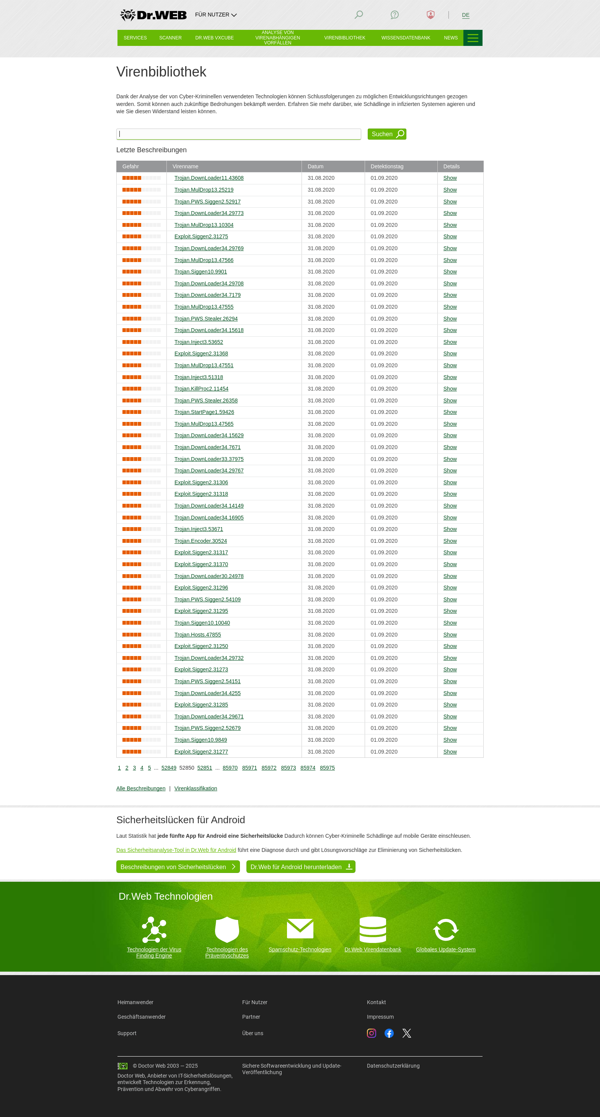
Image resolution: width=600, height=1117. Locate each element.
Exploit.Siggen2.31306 (201, 482)
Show (450, 178)
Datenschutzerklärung (393, 1066)
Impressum (380, 1016)
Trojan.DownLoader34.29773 (209, 213)
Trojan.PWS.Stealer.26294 (206, 319)
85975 (327, 768)
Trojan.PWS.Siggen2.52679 (207, 728)
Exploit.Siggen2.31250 (201, 646)
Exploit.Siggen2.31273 (201, 669)
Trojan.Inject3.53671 (198, 529)
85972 (269, 768)
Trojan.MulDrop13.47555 (203, 307)
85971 (249, 768)
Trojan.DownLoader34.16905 (209, 518)
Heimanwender (135, 1002)
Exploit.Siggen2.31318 (201, 494)
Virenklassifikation (195, 788)
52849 (168, 768)
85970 (230, 768)
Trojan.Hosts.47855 (197, 635)
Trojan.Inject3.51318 (198, 377)
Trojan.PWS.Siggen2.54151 (207, 681)
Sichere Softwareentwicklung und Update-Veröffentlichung (291, 1069)
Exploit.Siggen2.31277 (201, 752)
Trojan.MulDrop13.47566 (203, 260)
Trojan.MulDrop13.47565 (203, 424)
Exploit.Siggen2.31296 (201, 588)
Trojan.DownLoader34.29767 (209, 470)
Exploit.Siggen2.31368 (201, 353)
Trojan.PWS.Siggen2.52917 (207, 202)
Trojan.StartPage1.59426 (204, 412)
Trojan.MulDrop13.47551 (203, 365)
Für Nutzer (254, 1002)
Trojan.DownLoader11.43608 (209, 178)
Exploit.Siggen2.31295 (201, 611)
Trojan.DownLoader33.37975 (209, 459)
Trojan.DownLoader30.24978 (209, 576)
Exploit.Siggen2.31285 (201, 705)
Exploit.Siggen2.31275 (201, 236)
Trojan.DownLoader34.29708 (209, 283)
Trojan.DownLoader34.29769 (209, 248)
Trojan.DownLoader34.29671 (209, 716)
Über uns (252, 1033)
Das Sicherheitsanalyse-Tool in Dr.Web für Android (176, 850)
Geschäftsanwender (141, 1016)
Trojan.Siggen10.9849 (200, 740)
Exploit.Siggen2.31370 (201, 564)
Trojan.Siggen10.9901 (200, 272)
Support (127, 1033)
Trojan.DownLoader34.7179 (207, 295)
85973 (288, 768)
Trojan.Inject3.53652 (198, 342)
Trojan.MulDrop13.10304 (203, 225)
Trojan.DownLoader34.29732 (209, 658)
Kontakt (376, 1002)
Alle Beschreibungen (140, 788)
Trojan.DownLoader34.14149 (209, 506)
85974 (307, 768)
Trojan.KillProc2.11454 (201, 389)
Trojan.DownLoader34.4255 (207, 693)
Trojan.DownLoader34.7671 (207, 447)
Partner (251, 1016)
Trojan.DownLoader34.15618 (209, 330)
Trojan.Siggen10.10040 (202, 623)
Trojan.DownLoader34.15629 (209, 435)
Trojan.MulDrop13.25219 (203, 190)
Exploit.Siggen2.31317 (201, 552)
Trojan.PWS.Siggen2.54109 (207, 599)
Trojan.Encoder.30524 (200, 541)
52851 (204, 768)
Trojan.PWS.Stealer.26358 (206, 400)
